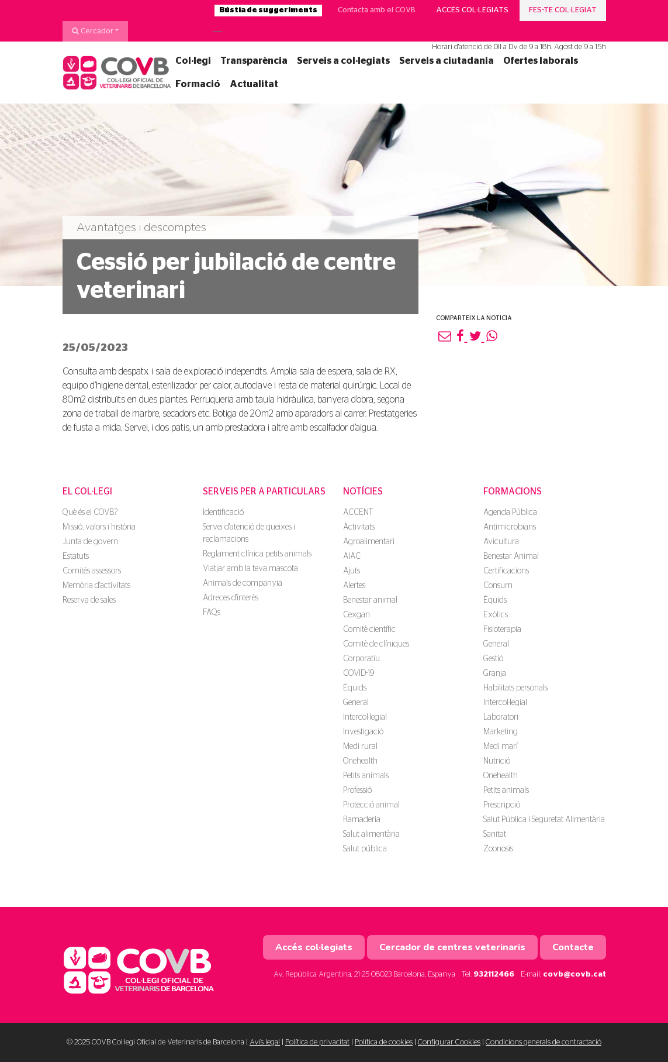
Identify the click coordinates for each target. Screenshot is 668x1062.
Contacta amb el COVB (377, 10)
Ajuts (351, 571)
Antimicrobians (509, 527)
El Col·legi (87, 491)
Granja (494, 673)
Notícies (363, 491)
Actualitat (254, 84)
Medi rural (360, 747)
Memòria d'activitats (96, 586)
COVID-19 (358, 673)
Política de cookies (384, 1042)
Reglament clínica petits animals (257, 554)
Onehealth (360, 761)
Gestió (493, 659)
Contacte (573, 947)
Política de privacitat (317, 1042)
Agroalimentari (368, 542)
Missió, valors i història (99, 527)
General (356, 703)
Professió (357, 790)
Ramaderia (361, 820)
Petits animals (366, 776)
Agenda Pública (510, 512)
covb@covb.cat (574, 974)
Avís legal (265, 1042)
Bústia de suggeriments (268, 10)
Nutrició (496, 761)
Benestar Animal (511, 556)
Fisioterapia (502, 629)
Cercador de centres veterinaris (452, 947)
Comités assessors (92, 571)
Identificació (223, 512)
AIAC (352, 556)
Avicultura (501, 542)
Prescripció (501, 805)
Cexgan (356, 615)
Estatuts (76, 556)
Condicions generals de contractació (543, 1042)
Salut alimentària (371, 834)
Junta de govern (90, 542)
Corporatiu (361, 659)
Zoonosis (498, 849)
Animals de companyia (242, 583)
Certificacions (506, 571)
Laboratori (500, 717)
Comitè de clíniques (376, 644)
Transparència (254, 61)
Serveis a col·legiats (343, 61)
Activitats (359, 527)
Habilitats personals (515, 688)
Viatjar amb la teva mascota (250, 569)
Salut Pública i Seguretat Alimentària (544, 820)
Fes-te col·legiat (563, 10)
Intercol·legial (365, 717)
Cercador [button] (92, 31)
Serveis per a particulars (264, 491)
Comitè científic (369, 629)
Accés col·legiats (472, 10)
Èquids (354, 688)
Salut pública (365, 849)
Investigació (363, 732)
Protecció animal (371, 805)
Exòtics (495, 615)
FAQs (211, 613)
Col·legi (193, 61)
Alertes (354, 586)
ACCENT (358, 512)
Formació (197, 84)
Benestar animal (370, 600)
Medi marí (500, 747)
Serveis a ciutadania (446, 61)
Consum (498, 586)
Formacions (512, 491)
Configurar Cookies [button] (449, 1042)
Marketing (500, 732)
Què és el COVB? (90, 512)
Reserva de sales (89, 600)
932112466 (493, 974)
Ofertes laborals (540, 61)
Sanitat (494, 834)
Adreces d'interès (230, 598)
